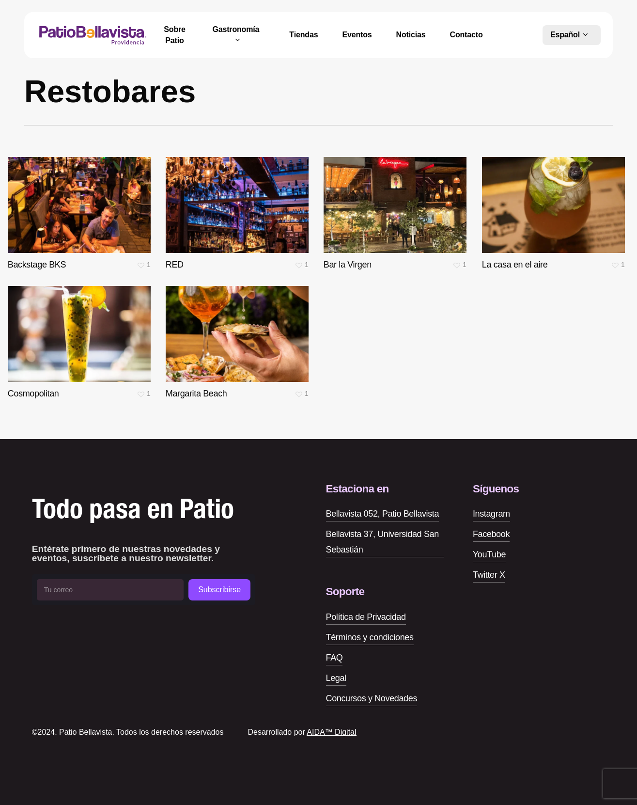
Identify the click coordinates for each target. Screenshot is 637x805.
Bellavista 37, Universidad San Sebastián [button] (382, 541)
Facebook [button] (491, 534)
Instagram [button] (491, 514)
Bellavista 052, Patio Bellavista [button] (382, 514)
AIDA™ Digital (331, 732)
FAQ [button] (334, 658)
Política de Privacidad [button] (366, 617)
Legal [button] (336, 678)
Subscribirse (219, 589)
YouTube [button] (489, 554)
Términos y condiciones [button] (370, 637)
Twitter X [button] (489, 575)
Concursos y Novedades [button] (372, 698)
